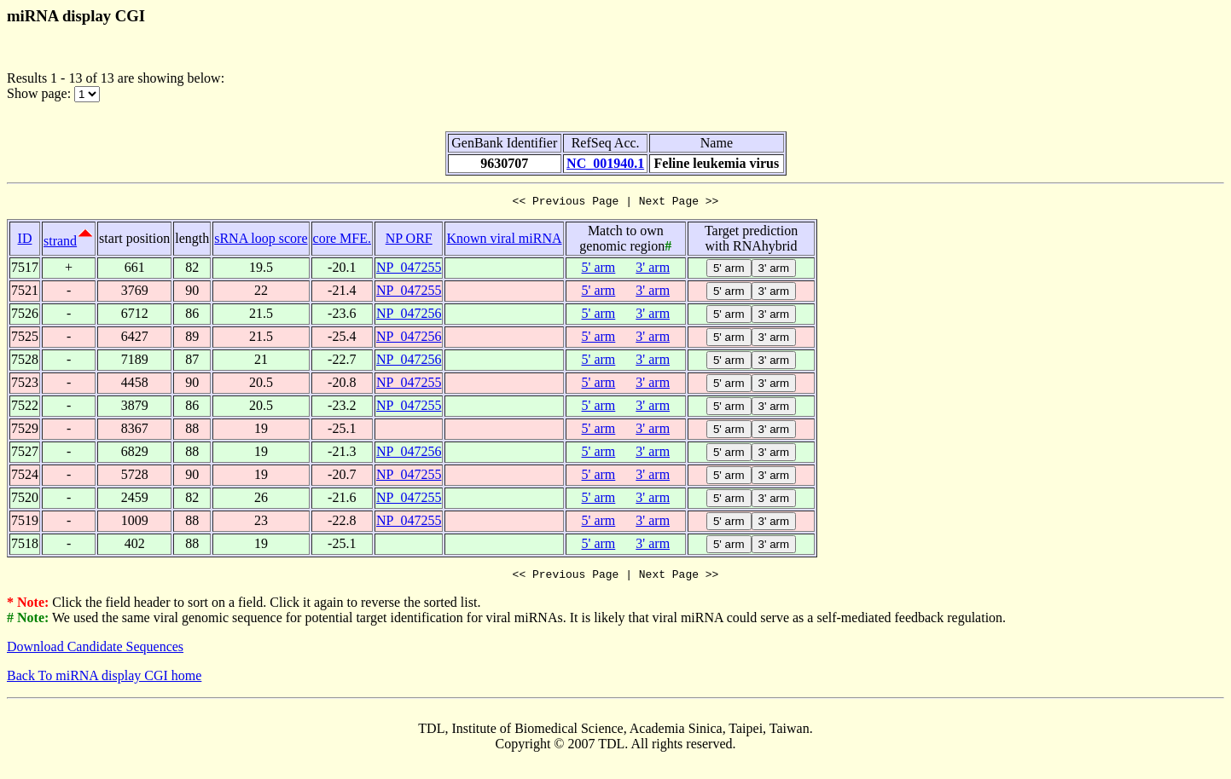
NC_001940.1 (605, 163)
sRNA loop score (260, 241)
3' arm (653, 270)
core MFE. (342, 241)
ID (25, 241)
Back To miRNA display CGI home (104, 680)
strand (60, 243)
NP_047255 (408, 270)
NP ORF (409, 241)
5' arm (599, 270)
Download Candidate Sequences (95, 651)
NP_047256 (408, 316)
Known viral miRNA (503, 241)
